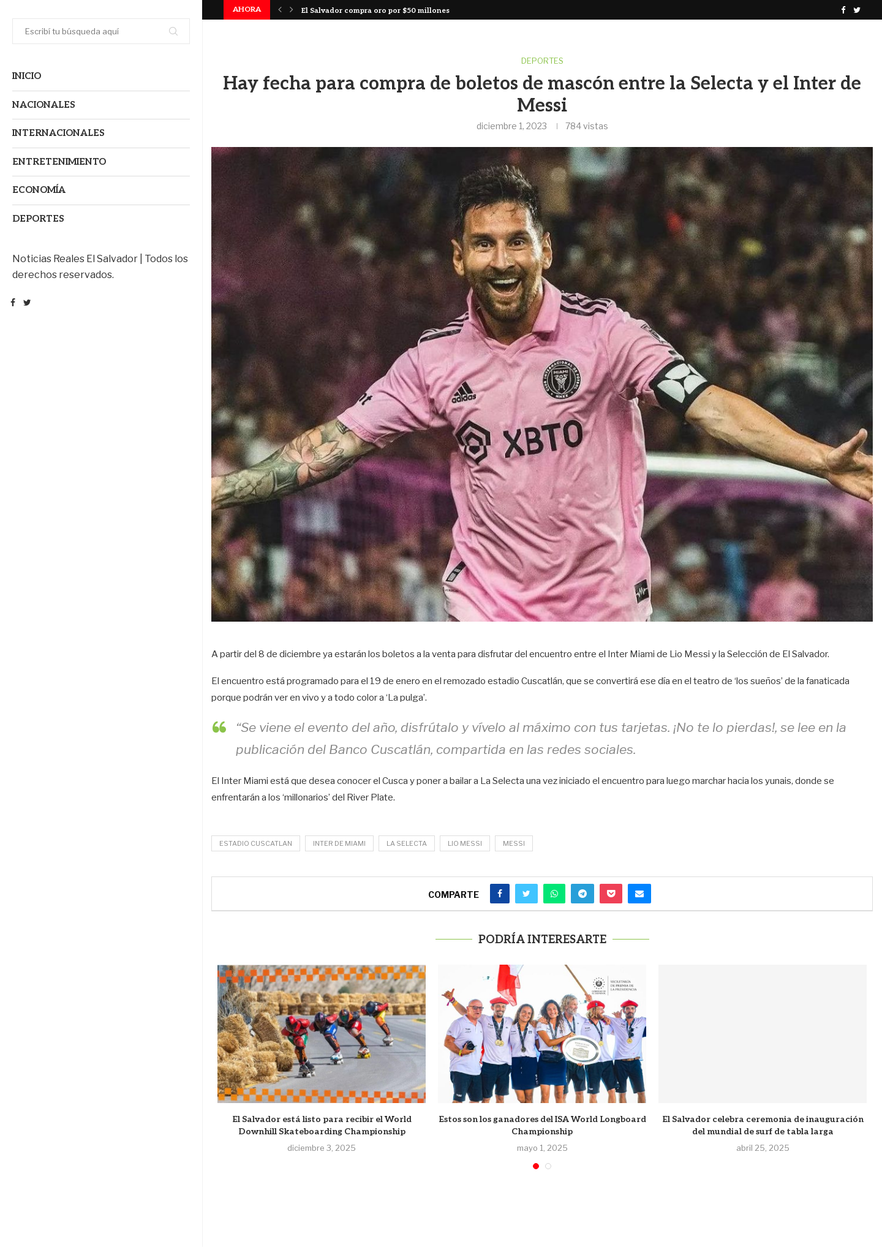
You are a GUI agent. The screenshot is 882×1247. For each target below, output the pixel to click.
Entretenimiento (59, 161)
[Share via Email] (639, 893)
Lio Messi (465, 843)
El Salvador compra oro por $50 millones (375, 10)
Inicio (26, 75)
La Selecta (406, 843)
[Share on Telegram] (582, 893)
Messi (514, 843)
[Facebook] (12, 304)
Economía (39, 189)
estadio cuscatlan (255, 843)
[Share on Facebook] (500, 893)
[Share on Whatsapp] (554, 893)
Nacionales (43, 104)
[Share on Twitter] (526, 893)
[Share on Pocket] (611, 893)
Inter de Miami (339, 843)
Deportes (38, 218)
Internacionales (58, 132)
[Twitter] (27, 304)
